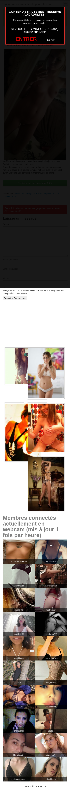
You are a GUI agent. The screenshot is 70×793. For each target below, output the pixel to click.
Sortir (50, 39)
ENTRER (26, 39)
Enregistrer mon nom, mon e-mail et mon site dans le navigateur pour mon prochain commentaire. (34, 292)
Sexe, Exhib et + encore (35, 786)
